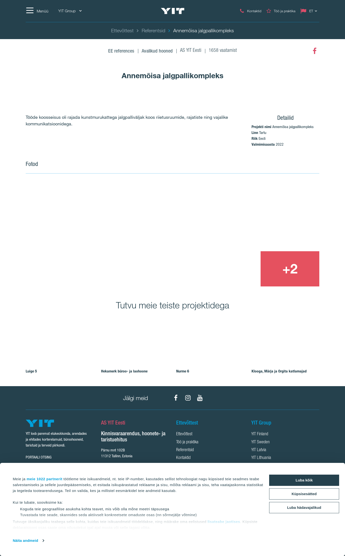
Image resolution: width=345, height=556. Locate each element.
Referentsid (185, 450)
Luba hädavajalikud (304, 507)
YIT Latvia (258, 450)
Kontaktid (183, 458)
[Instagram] (188, 398)
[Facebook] (314, 51)
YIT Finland (259, 434)
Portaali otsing (39, 457)
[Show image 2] (260, 215)
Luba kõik (304, 480)
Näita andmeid (25, 540)
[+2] (290, 268)
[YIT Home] (172, 11)
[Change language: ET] (309, 11)
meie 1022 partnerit (44, 479)
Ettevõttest (184, 434)
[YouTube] (200, 398)
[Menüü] (37, 11)
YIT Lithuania (261, 458)
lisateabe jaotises (223, 522)
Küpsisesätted (304, 494)
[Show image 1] (113, 233)
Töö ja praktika (187, 442)
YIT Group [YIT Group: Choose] (69, 11)
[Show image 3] (231, 268)
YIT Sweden (260, 442)
